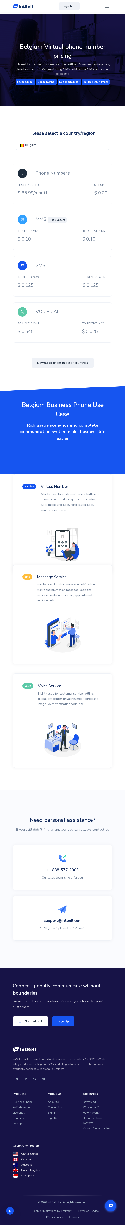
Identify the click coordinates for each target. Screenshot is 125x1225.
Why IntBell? (91, 1107)
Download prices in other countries (62, 363)
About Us (54, 1102)
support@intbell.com (62, 920)
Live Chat (18, 1113)
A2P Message (21, 1107)
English (68, 6)
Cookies (74, 1217)
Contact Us (55, 1107)
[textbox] (62, 145)
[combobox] (62, 145)
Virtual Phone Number (96, 1128)
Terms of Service (88, 1211)
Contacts (18, 1118)
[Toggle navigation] (107, 6)
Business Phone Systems (93, 1120)
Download (89, 1102)
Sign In (52, 1113)
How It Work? (91, 1113)
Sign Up (63, 1021)
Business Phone (23, 1102)
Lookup (17, 1123)
